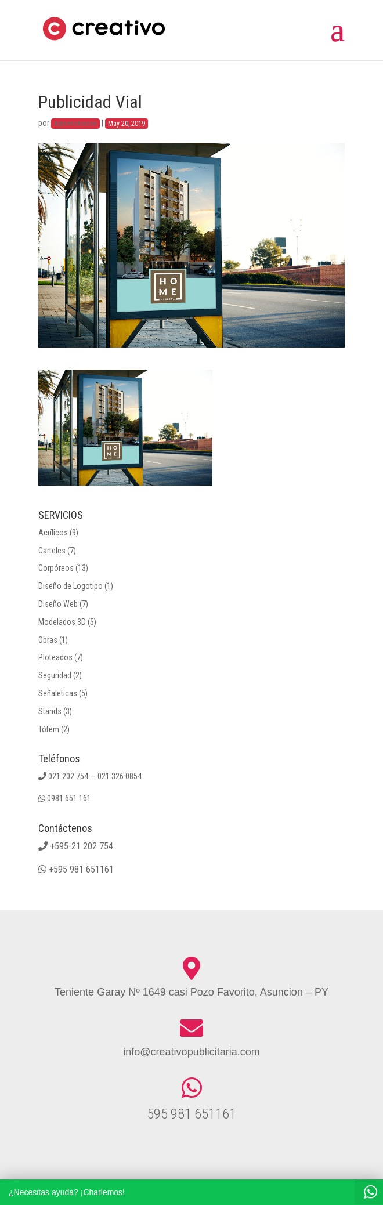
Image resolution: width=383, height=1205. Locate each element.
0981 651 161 (69, 798)
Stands (50, 711)
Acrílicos (53, 532)
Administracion (75, 124)
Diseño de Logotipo (70, 586)
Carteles (52, 550)
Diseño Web (58, 604)
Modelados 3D (62, 622)
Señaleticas (57, 693)
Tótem (48, 729)
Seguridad (54, 675)
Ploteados (55, 657)
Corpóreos (56, 568)
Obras (47, 640)
